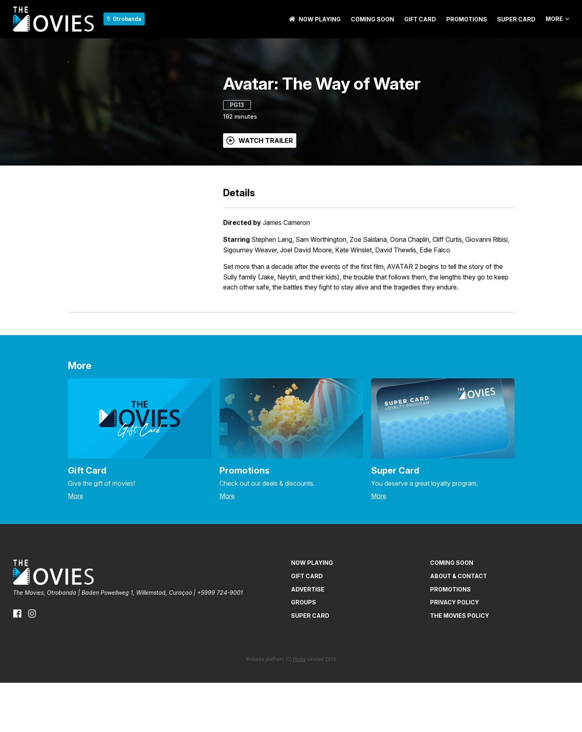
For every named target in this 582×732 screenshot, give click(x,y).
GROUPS (303, 651)
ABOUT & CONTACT (458, 625)
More (557, 19)
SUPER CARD (516, 19)
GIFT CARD (420, 19)
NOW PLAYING (315, 19)
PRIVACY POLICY (454, 651)
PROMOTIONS (466, 19)
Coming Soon (372, 19)
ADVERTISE (308, 638)
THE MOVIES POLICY (459, 664)
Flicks (299, 708)
